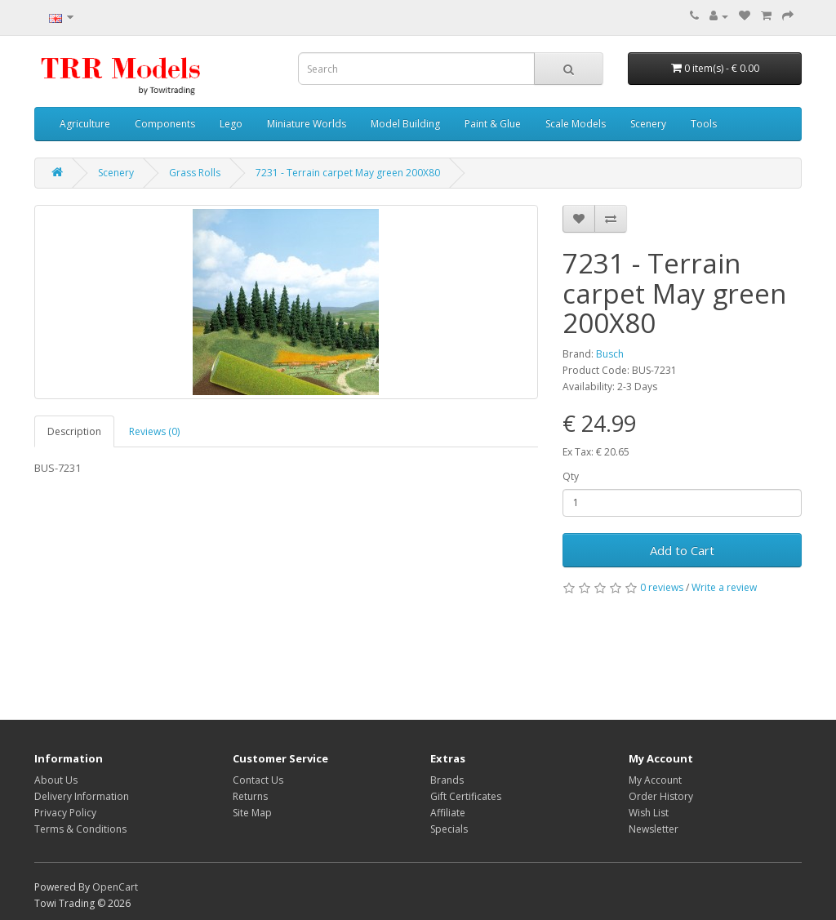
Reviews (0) (154, 431)
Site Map (252, 813)
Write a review (724, 587)
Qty (571, 476)
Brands (447, 780)
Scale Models (575, 124)
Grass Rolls (194, 173)
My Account (655, 780)
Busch (610, 354)
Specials (449, 829)
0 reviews (661, 587)
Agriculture (85, 124)
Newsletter (653, 829)
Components (165, 124)
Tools (704, 124)
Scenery (648, 124)
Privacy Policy (65, 813)
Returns (250, 796)
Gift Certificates (465, 796)
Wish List (649, 813)
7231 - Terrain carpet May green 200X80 (348, 173)
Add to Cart (682, 550)
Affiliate (447, 813)
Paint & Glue (493, 124)
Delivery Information (81, 796)
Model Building (405, 124)
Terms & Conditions (80, 829)
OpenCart (115, 887)
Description (74, 431)
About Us (56, 780)
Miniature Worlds (306, 124)
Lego (231, 124)
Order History (661, 796)
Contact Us (258, 780)
